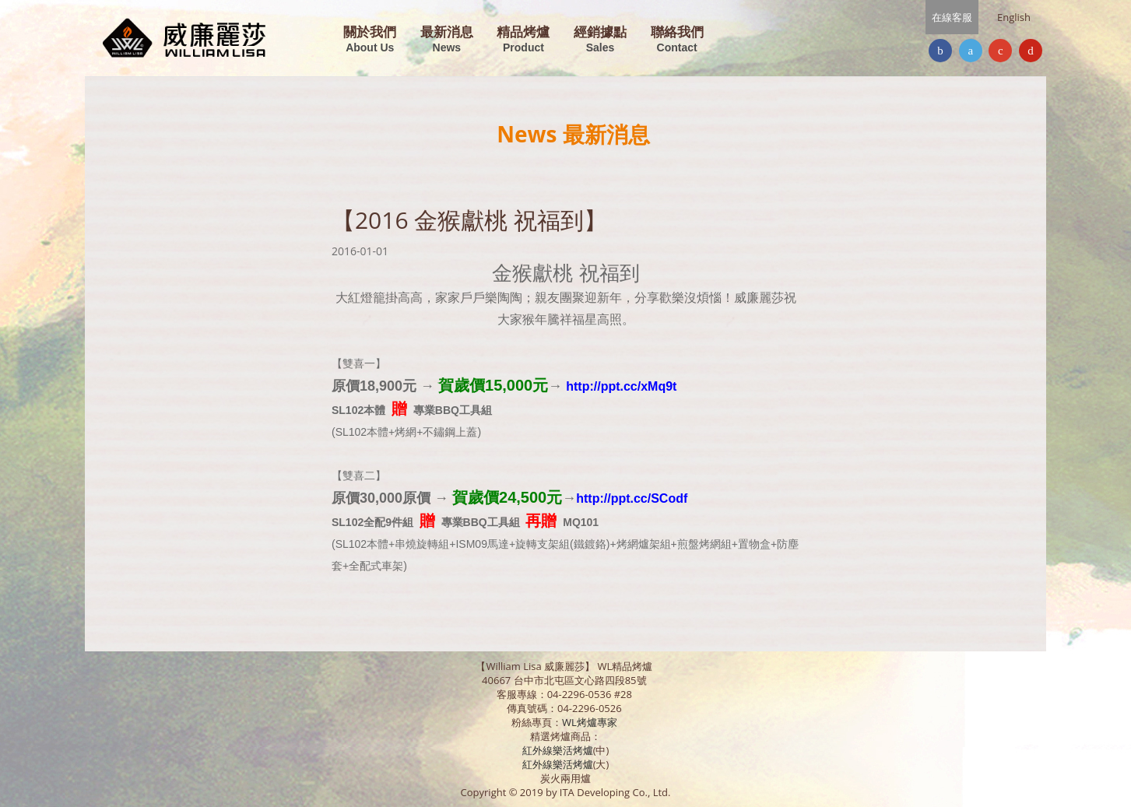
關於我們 (369, 40)
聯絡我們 (677, 40)
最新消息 (446, 40)
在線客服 (952, 17)
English (1014, 17)
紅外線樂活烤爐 (557, 750)
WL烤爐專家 (591, 722)
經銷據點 (600, 40)
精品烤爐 (523, 40)
